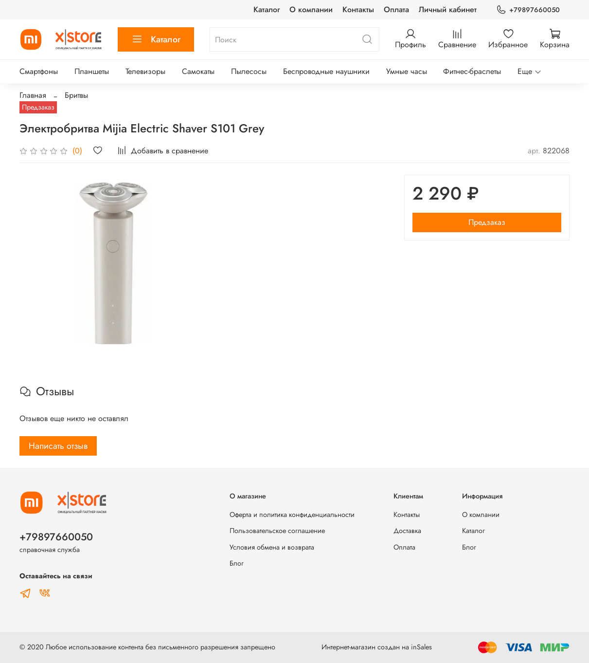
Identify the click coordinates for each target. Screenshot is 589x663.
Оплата (396, 9)
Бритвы (76, 95)
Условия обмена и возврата (272, 547)
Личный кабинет (448, 9)
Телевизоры (145, 71)
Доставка (407, 530)
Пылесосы (249, 71)
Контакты (358, 9)
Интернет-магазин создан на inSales (376, 647)
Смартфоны (38, 71)
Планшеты (91, 71)
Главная (32, 95)
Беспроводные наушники (326, 71)
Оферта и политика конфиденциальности (292, 514)
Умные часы (406, 71)
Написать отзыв (58, 446)
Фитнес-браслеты (472, 71)
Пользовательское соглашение (277, 530)
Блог (237, 563)
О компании (311, 9)
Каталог (266, 9)
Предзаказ (486, 222)
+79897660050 (528, 10)
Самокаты (198, 71)
